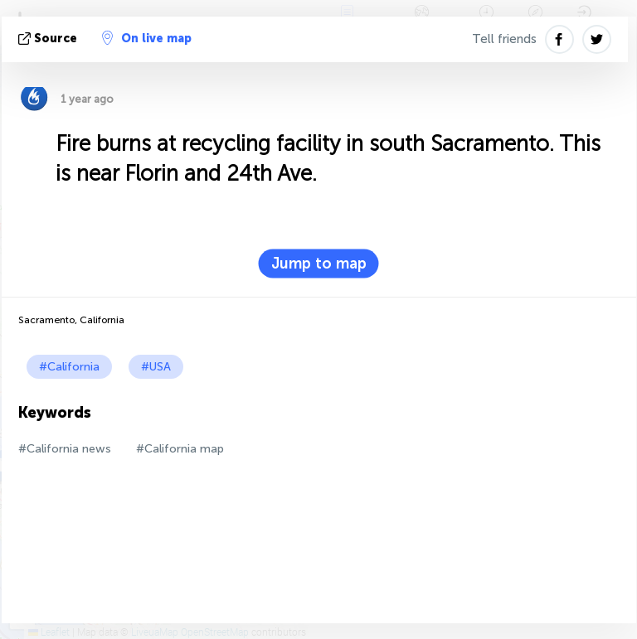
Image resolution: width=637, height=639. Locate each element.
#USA (156, 367)
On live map (147, 38)
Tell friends (504, 38)
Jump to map (319, 263)
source (49, 38)
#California (69, 367)
